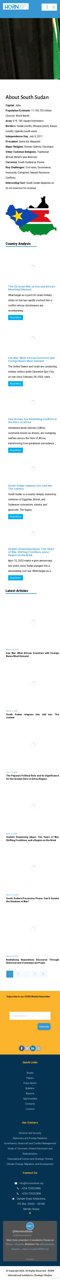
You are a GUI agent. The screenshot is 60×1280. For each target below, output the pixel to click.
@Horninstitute (46, 1244)
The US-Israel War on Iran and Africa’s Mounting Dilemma (31, 288)
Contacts (30, 1103)
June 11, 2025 (11, 772)
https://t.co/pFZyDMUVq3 (35, 1249)
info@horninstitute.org (31, 1183)
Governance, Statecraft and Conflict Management (30, 1143)
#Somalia (19, 1244)
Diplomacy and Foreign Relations (30, 1138)
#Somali (16, 1249)
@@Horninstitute (22, 1235)
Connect (30, 1109)
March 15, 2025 (12, 895)
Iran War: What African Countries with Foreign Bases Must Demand (31, 359)
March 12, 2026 (12, 650)
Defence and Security (30, 1133)
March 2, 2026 (11, 711)
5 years (30, 1259)
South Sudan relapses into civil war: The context (30, 487)
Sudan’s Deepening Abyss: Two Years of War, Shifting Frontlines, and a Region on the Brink (31, 552)
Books (30, 1072)
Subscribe (44, 1026)
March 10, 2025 (12, 956)
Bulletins (30, 1088)
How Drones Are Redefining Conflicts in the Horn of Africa (32, 420)
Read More (15, 317)
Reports (30, 1093)
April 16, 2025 (11, 834)
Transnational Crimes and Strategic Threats (30, 1158)
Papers (30, 1078)
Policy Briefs (30, 1083)
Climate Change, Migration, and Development (30, 1164)
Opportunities (30, 1098)
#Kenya (9, 1244)
